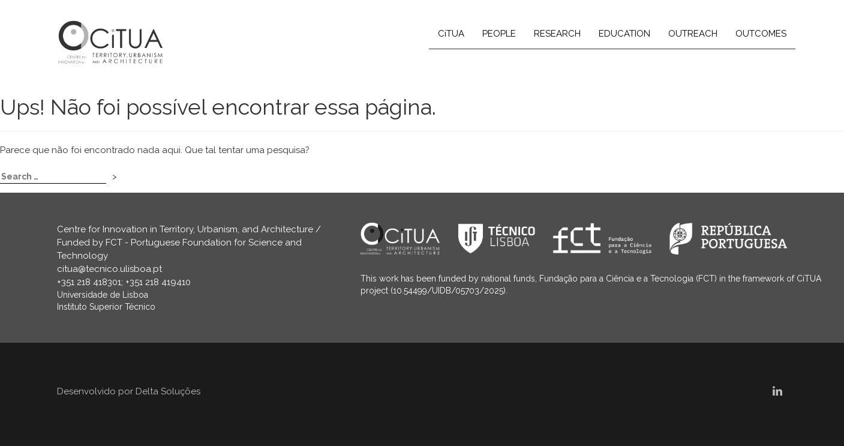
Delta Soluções (168, 391)
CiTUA (451, 33)
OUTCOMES (760, 33)
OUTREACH (692, 33)
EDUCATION (624, 33)
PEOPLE (499, 33)
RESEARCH (557, 33)
